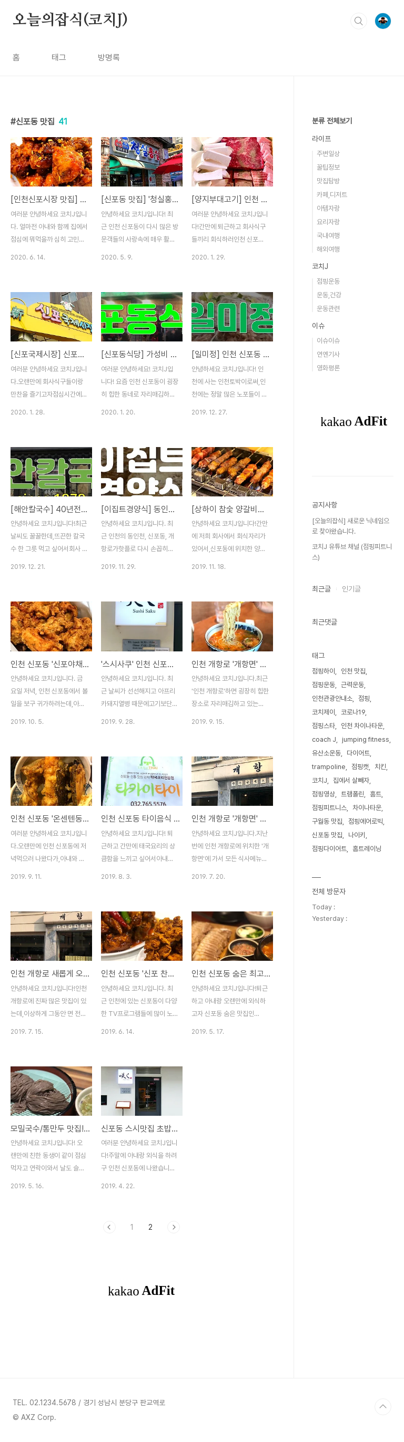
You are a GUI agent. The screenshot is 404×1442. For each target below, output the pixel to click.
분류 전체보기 (332, 121)
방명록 (109, 58)
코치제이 (323, 712)
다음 (173, 1227)
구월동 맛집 (327, 821)
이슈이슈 (328, 341)
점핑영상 (323, 794)
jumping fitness (365, 739)
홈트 (375, 794)
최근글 (321, 589)
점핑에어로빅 (365, 821)
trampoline (329, 767)
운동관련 (328, 309)
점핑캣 (360, 767)
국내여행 (328, 236)
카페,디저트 (332, 195)
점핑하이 (323, 671)
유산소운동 (326, 753)
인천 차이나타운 (362, 726)
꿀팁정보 (328, 167)
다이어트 (358, 753)
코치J (320, 266)
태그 (59, 58)
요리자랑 (328, 222)
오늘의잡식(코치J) (70, 20)
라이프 (321, 138)
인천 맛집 (353, 671)
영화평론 (328, 368)
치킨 (380, 767)
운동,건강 (329, 295)
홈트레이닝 (366, 849)
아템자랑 (328, 208)
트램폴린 (352, 794)
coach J (324, 739)
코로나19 (353, 712)
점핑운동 (328, 281)
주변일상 (328, 154)
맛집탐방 (328, 181)
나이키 (357, 835)
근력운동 (352, 685)
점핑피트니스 (329, 808)
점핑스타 (323, 726)
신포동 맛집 (327, 835)
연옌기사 (328, 354)
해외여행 (328, 249)
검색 (359, 21)
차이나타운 (366, 808)
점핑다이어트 (329, 849)
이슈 (318, 325)
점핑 (364, 698)
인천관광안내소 (332, 698)
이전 (109, 1227)
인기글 (351, 589)
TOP (383, 1406)
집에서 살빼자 (351, 780)
